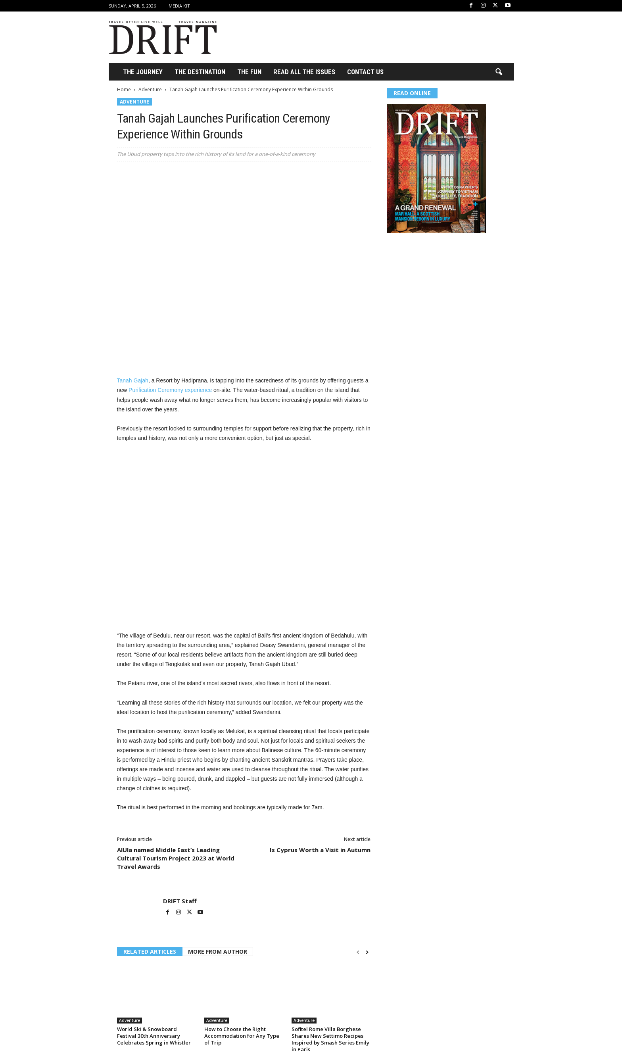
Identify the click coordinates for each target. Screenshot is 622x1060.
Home (124, 89)
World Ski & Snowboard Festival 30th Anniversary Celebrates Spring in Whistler (154, 1035)
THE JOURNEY (143, 72)
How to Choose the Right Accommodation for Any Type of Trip (241, 1035)
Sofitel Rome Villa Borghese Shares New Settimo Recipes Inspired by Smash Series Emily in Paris (330, 1039)
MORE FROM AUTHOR (217, 951)
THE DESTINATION (200, 72)
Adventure (150, 89)
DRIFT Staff (180, 901)
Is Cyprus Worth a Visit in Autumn (320, 850)
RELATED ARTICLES (149, 951)
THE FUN (249, 72)
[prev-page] (358, 952)
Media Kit (179, 6)
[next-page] (367, 952)
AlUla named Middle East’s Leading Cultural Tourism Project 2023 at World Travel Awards (175, 858)
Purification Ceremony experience (170, 390)
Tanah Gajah (132, 380)
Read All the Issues (304, 72)
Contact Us (365, 72)
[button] (498, 72)
